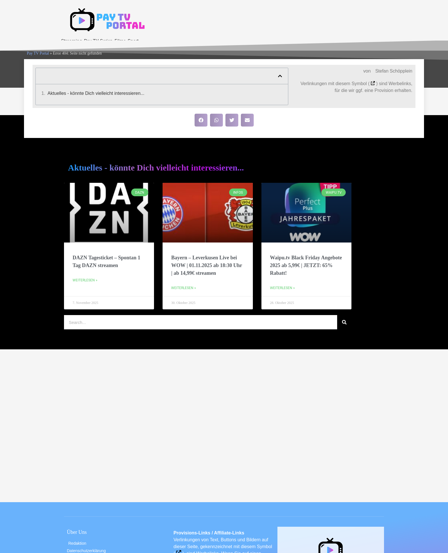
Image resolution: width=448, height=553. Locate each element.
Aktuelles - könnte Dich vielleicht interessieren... (95, 93)
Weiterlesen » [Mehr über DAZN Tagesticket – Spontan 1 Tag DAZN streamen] (85, 280)
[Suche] (344, 322)
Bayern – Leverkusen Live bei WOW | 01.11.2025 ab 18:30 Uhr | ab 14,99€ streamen (206, 265)
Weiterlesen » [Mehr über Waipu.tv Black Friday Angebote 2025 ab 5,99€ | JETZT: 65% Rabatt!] (282, 288)
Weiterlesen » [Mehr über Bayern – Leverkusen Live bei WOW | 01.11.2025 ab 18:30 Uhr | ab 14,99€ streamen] (183, 288)
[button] (280, 76)
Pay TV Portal (38, 53)
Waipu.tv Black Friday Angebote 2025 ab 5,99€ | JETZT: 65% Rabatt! (306, 265)
